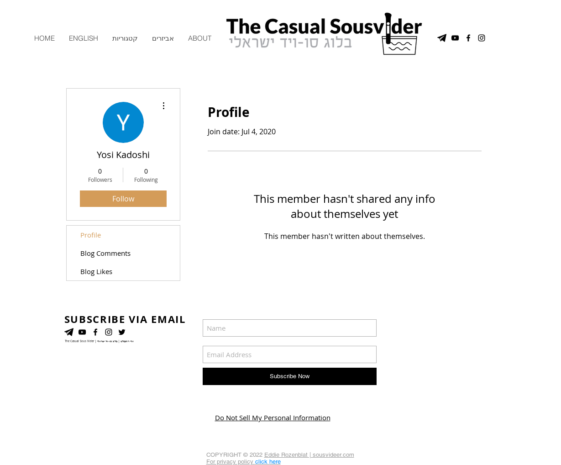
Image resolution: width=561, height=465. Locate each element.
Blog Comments (105, 253)
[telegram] (441, 37)
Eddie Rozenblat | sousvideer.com (309, 454)
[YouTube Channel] (455, 37)
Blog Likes (96, 271)
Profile (90, 234)
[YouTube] (82, 332)
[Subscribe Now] (290, 376)
